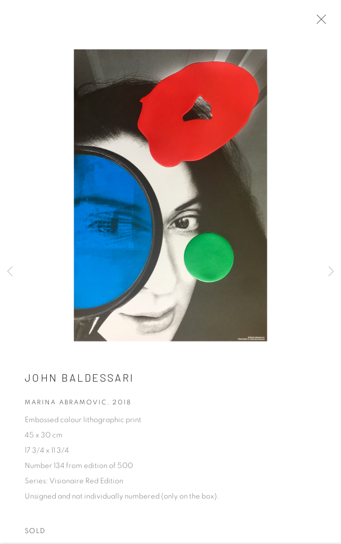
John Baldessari (79, 379)
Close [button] (318, 22)
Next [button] (331, 271)
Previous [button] (10, 271)
